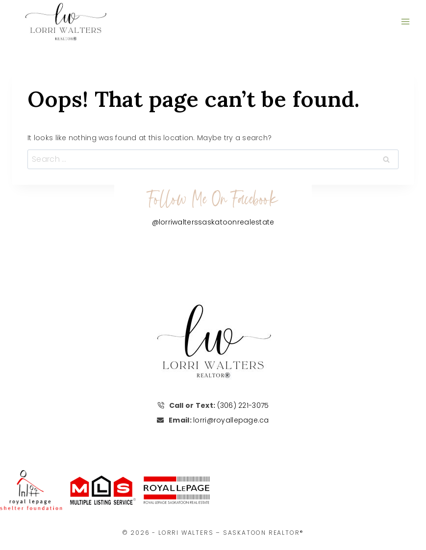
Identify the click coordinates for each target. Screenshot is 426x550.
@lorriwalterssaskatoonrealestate (213, 222)
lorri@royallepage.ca (231, 420)
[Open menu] (405, 21)
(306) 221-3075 (243, 405)
